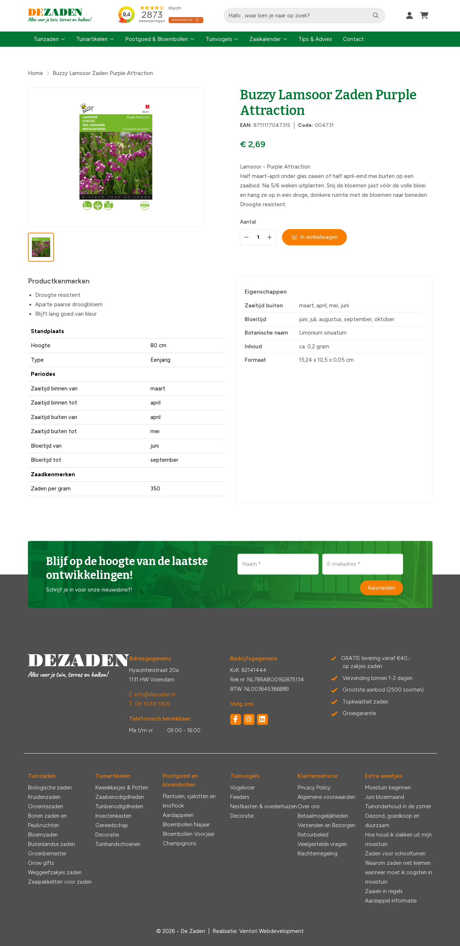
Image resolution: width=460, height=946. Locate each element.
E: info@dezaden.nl (152, 694)
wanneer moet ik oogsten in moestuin (398, 877)
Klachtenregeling (317, 853)
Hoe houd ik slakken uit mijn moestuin (398, 839)
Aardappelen (178, 815)
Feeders (239, 797)
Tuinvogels (219, 39)
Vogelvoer (242, 787)
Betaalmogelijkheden (323, 816)
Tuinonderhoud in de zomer (398, 806)
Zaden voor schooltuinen (395, 853)
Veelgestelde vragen (322, 844)
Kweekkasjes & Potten (121, 787)
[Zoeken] (376, 15)
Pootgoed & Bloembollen (156, 39)
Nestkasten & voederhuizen (263, 806)
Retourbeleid (313, 834)
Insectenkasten (113, 816)
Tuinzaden (46, 39)
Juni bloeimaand (384, 797)
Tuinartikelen (92, 39)
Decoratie (107, 834)
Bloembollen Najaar (186, 824)
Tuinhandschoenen (117, 844)
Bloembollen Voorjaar (189, 834)
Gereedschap (111, 825)
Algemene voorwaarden (326, 797)
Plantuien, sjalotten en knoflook (189, 801)
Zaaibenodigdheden (119, 797)
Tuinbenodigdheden (119, 806)
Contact (353, 39)
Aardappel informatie (391, 900)
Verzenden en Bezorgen (326, 825)
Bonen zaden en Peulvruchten (47, 821)
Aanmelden (381, 587)
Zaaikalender (265, 39)
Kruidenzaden (44, 797)
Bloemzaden (43, 834)
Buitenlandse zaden (51, 844)
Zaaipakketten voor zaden (60, 882)
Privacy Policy (314, 787)
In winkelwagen (314, 237)
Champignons (179, 843)
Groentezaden (45, 806)
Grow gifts (41, 863)
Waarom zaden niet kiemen (398, 863)
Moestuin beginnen (388, 787)
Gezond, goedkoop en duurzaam (392, 821)
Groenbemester (47, 853)
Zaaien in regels (384, 891)
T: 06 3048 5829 (149, 704)
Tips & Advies (315, 39)
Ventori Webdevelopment (271, 931)
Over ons (309, 806)
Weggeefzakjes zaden (55, 872)
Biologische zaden (50, 787)
